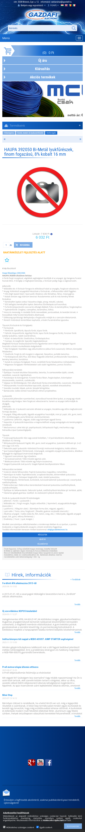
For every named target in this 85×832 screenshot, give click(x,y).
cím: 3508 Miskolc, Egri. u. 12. (26, 2)
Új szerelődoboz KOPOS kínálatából (19, 611)
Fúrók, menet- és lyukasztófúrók (30, 133)
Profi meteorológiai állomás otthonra (20, 667)
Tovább (77, 604)
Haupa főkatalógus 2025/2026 (13, 273)
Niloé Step (7, 695)
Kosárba (25, 245)
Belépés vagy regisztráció (32, 5)
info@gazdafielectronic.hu (57, 530)
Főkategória (9, 133)
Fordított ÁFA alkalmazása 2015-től (19, 583)
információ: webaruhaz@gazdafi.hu (56, 2)
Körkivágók (51, 133)
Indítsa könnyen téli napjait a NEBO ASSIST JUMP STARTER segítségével (37, 639)
